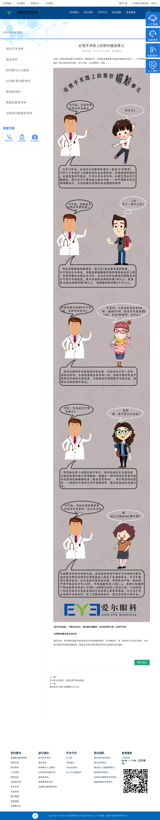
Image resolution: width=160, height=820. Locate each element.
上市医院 (49, 3)
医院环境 (15, 762)
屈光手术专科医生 (102, 757)
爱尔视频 (15, 796)
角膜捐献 (15, 801)
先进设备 (15, 791)
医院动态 (15, 777)
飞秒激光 (70, 762)
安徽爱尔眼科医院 (19, 757)
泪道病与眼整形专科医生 (105, 777)
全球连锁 (7, 3)
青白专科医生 (100, 762)
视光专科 (12, 59)
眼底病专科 (13, 91)
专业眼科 (21, 3)
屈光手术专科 (15, 48)
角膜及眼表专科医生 (103, 781)
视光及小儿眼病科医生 (104, 767)
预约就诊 (142, 662)
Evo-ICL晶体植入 (74, 772)
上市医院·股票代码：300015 (144, 3)
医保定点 (35, 3)
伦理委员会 (16, 806)
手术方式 (102, 12)
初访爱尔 (74, 12)
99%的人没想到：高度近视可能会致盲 (67, 680)
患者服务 (131, 12)
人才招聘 (15, 772)
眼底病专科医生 (101, 772)
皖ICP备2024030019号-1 (117, 815)
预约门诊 (123, 3)
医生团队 (117, 12)
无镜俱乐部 (16, 781)
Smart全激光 (71, 767)
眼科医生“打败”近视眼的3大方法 (64, 687)
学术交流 (15, 786)
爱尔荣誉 (15, 767)
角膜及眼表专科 (16, 102)
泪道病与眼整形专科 (19, 113)
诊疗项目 (88, 12)
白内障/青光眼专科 (18, 81)
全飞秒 (69, 757)
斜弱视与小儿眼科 (17, 70)
